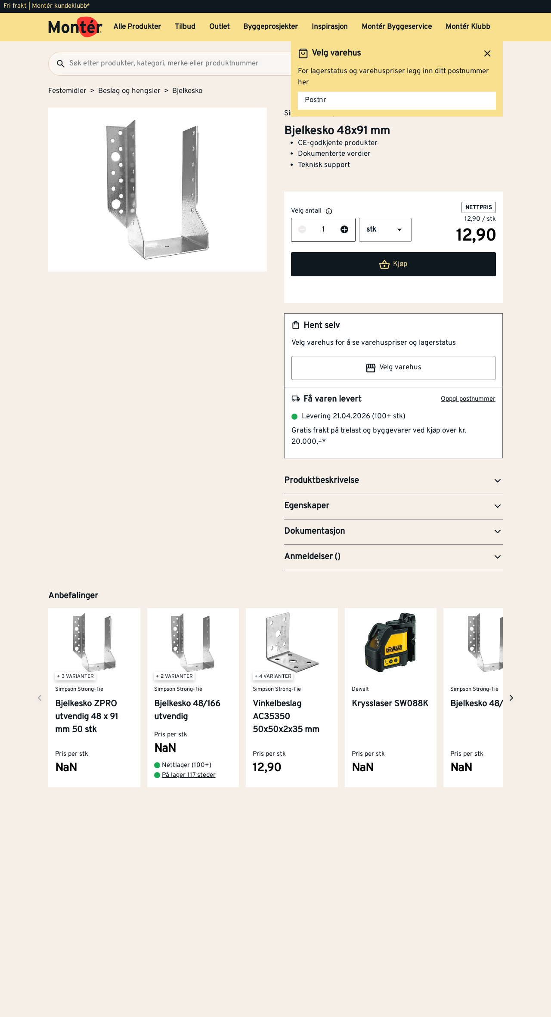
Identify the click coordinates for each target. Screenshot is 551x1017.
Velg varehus (393, 368)
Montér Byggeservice (397, 27)
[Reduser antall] (302, 230)
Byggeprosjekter (270, 27)
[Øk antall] (344, 230)
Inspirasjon (330, 27)
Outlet (219, 27)
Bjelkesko (187, 91)
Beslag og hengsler (129, 91)
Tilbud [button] (185, 27)
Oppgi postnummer (468, 399)
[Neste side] (39, 698)
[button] (385, 230)
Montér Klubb (468, 27)
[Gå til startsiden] (75, 27)
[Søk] (57, 64)
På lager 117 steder (189, 775)
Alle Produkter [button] (137, 27)
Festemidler (67, 91)
